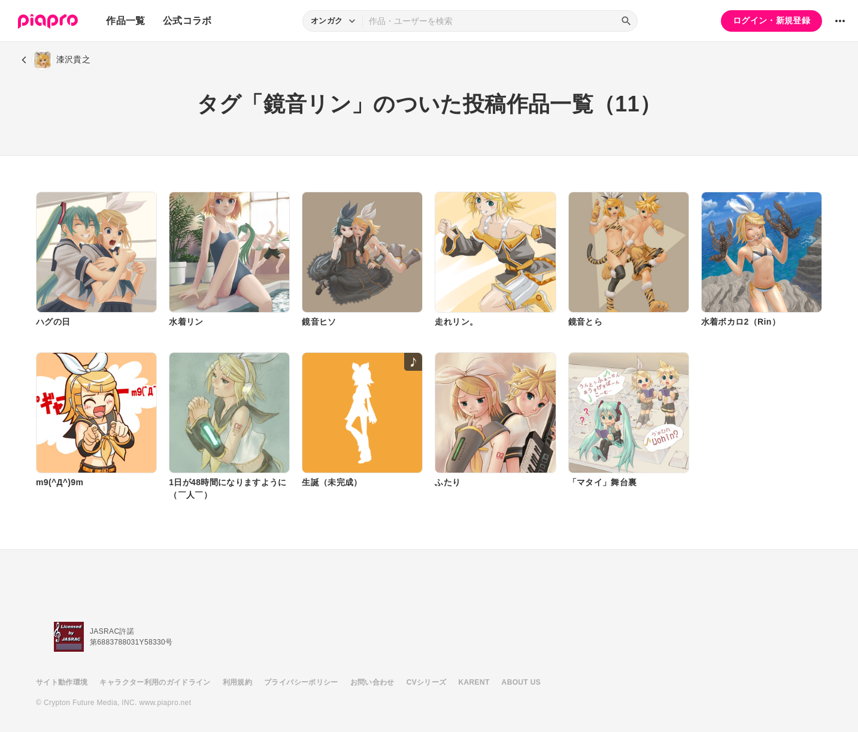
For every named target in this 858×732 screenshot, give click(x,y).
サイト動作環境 (61, 682)
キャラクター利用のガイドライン (154, 682)
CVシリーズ (427, 682)
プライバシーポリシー (301, 682)
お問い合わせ (372, 682)
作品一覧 (125, 21)
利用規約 (237, 682)
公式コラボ (187, 21)
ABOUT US (521, 682)
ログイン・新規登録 (771, 20)
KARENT (474, 682)
